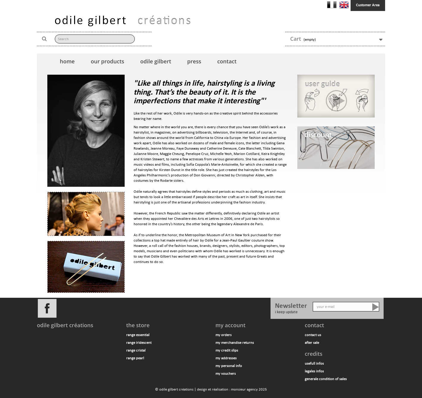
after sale (312, 343)
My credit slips (226, 350)
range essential (137, 335)
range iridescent (138, 343)
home (67, 61)
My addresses (226, 358)
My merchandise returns (234, 343)
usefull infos (314, 363)
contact (227, 61)
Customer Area (367, 5)
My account (230, 325)
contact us (313, 335)
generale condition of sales (326, 379)
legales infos (314, 371)
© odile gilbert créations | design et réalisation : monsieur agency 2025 (211, 389)
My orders (223, 335)
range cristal (136, 350)
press (194, 61)
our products (107, 61)
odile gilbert (155, 61)
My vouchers (225, 374)
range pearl (135, 358)
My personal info (228, 366)
